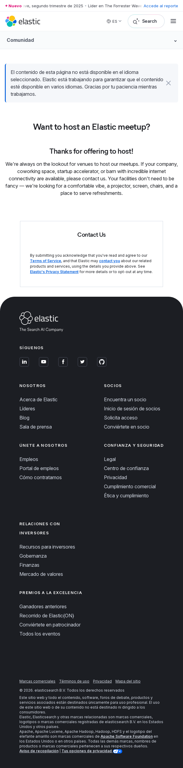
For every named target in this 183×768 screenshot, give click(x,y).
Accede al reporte (161, 5)
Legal (110, 459)
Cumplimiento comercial (130, 486)
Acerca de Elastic (38, 399)
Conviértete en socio (126, 427)
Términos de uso (74, 681)
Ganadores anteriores (43, 606)
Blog (24, 418)
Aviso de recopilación (38, 751)
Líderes (27, 409)
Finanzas (29, 565)
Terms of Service (45, 261)
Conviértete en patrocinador (50, 625)
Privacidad (115, 477)
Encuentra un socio (125, 399)
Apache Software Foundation (127, 736)
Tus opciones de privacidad (87, 751)
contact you (109, 261)
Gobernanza (33, 556)
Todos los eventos (39, 634)
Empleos (28, 459)
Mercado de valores (41, 574)
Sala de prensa (35, 427)
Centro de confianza (126, 468)
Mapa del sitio (128, 681)
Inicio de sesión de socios (132, 409)
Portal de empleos (39, 468)
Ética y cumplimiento (126, 496)
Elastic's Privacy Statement (54, 271)
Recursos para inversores (47, 547)
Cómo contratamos (40, 477)
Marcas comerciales (37, 681)
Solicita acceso (121, 418)
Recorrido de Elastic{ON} (46, 616)
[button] (168, 83)
